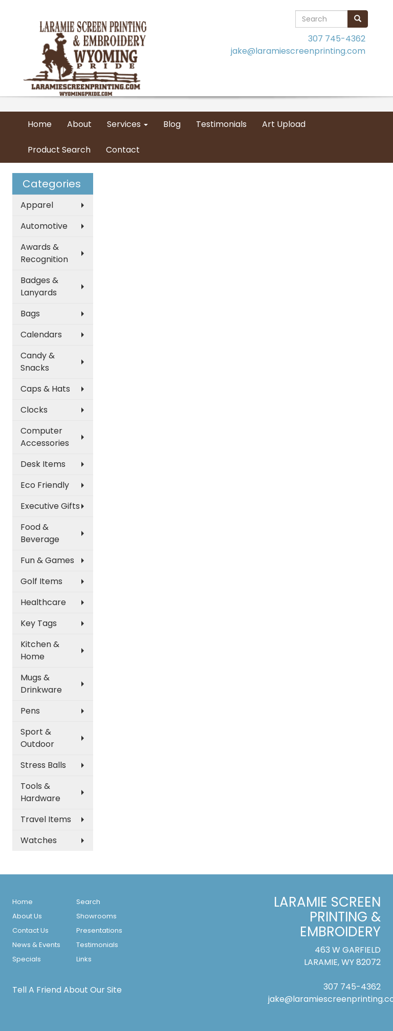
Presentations (99, 930)
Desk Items (43, 464)
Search (88, 902)
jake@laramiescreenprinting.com (298, 51)
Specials (26, 959)
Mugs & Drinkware (41, 684)
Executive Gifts (50, 506)
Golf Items (41, 581)
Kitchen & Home (39, 650)
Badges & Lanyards (39, 286)
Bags (30, 313)
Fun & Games (47, 560)
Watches (38, 840)
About (79, 124)
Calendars (41, 334)
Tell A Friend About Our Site (67, 990)
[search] (357, 19)
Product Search (59, 150)
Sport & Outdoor (37, 738)
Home (40, 124)
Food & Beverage (39, 533)
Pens (30, 711)
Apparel (36, 205)
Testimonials (221, 124)
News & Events (36, 945)
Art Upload (283, 124)
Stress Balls (43, 765)
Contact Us (30, 930)
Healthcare (43, 602)
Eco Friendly (44, 485)
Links (84, 959)
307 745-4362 (336, 39)
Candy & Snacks (37, 362)
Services (127, 124)
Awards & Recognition (44, 253)
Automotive (44, 226)
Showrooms (96, 916)
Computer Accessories (44, 437)
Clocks (34, 410)
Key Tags (38, 623)
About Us (27, 916)
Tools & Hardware (40, 792)
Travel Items (45, 819)
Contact (123, 150)
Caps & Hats (45, 389)
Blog (172, 124)
